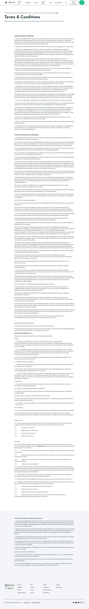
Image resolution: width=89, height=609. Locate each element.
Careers (32, 592)
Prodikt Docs (46, 592)
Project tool (19, 2)
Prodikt (45, 584)
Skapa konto (59, 587)
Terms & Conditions (35, 602)
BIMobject (19, 587)
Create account (74, 2)
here (56, 13)
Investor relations (21, 592)
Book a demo (43, 2)
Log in (82, 2)
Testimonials (46, 587)
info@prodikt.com (41, 446)
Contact (32, 590)
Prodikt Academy (47, 590)
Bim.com (19, 584)
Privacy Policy (27, 602)
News (51, 2)
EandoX (19, 590)
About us (32, 587)
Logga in (58, 584)
